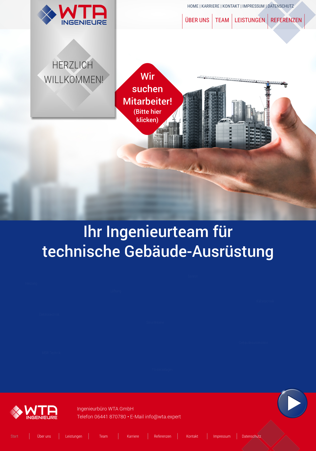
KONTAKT (231, 6)
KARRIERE (210, 6)
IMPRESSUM (253, 6)
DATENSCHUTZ (281, 6)
